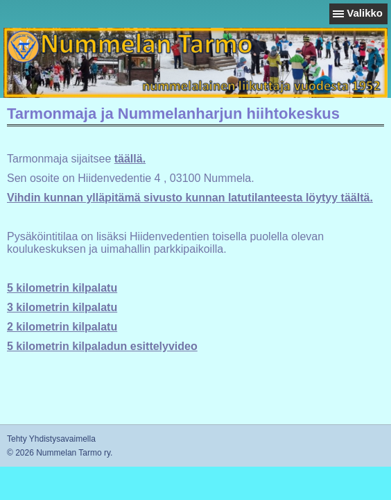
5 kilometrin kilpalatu (62, 288)
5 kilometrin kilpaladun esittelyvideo (102, 346)
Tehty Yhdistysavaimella (51, 439)
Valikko (365, 13)
